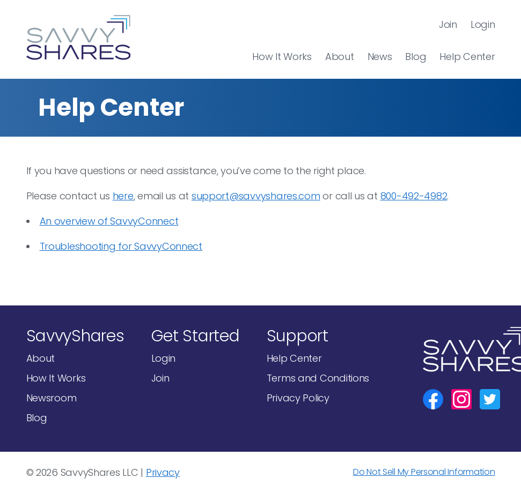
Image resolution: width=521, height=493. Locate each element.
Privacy (163, 472)
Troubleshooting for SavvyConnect (121, 246)
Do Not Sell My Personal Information (424, 472)
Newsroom (51, 398)
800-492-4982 (413, 196)
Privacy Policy (298, 398)
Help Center (467, 56)
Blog (415, 56)
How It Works (282, 56)
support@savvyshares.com (256, 196)
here (123, 196)
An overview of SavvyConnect (109, 221)
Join (448, 24)
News (380, 56)
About (339, 56)
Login (483, 24)
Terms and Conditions (318, 378)
